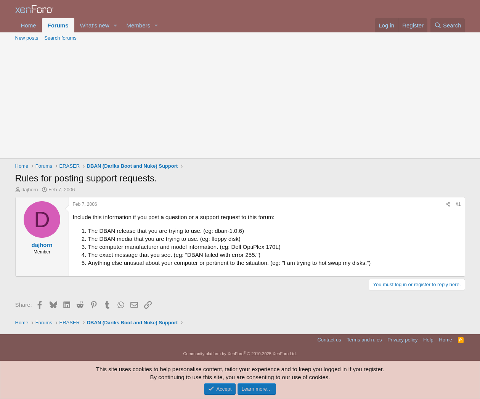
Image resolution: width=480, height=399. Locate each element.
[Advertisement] (240, 101)
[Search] (447, 25)
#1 (458, 204)
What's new (94, 25)
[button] (115, 25)
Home (28, 25)
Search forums (60, 38)
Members (138, 25)
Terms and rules (364, 340)
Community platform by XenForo (240, 353)
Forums (58, 25)
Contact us (329, 340)
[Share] (448, 204)
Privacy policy (402, 340)
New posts (27, 38)
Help (428, 340)
